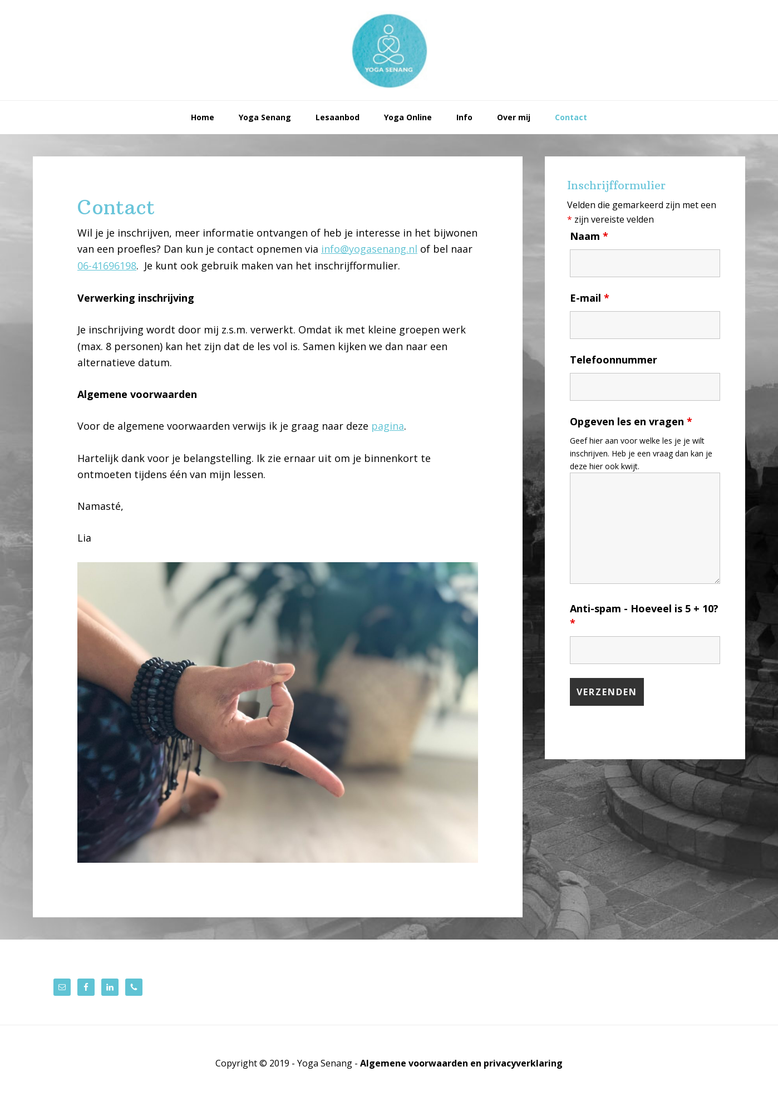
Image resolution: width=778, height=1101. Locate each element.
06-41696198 (106, 265)
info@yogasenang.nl (369, 248)
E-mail (589, 297)
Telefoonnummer (613, 359)
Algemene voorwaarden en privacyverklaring (461, 1063)
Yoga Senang (389, 50)
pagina (387, 425)
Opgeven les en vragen (631, 421)
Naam (589, 236)
